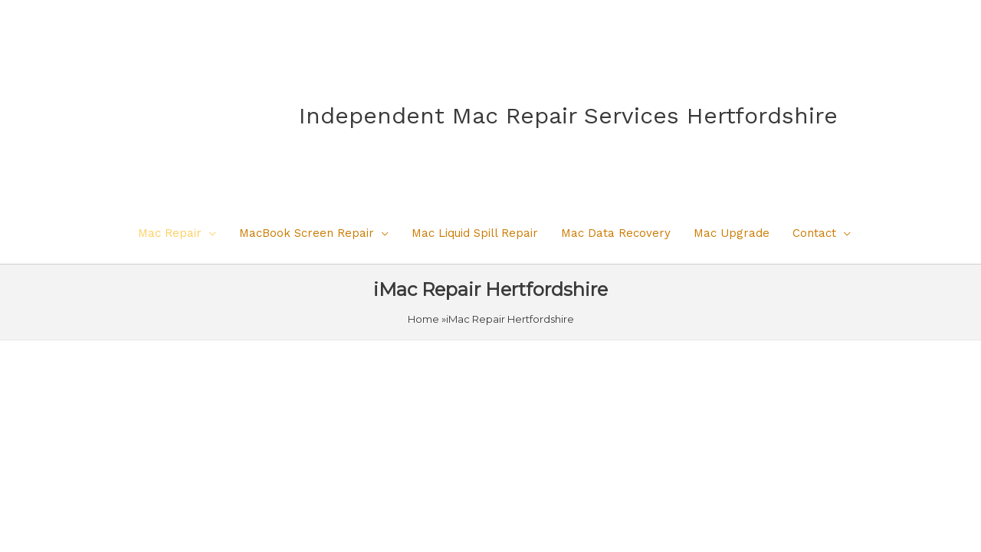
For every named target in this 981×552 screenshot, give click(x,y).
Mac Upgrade (731, 233)
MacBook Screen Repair (306, 233)
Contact (814, 233)
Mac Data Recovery (616, 233)
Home (423, 319)
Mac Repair (170, 233)
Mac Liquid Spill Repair (475, 233)
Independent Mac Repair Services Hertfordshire (568, 115)
